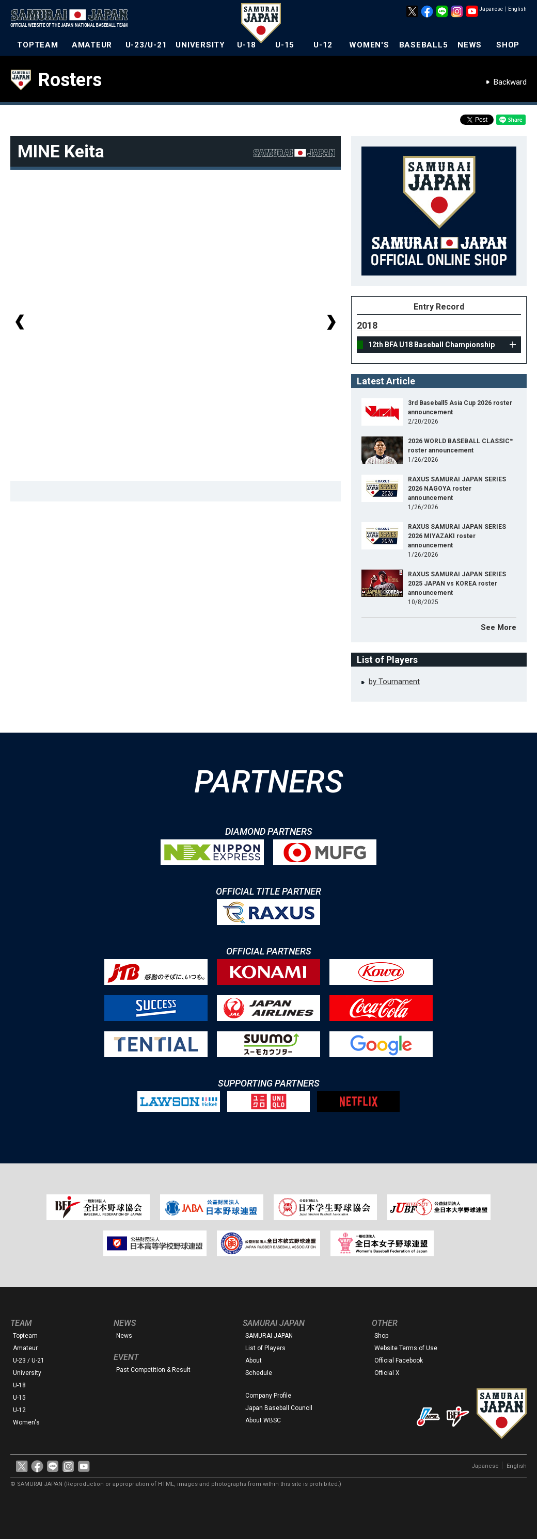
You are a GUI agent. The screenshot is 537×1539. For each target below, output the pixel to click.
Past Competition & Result (153, 1369)
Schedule (258, 1372)
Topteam (25, 1335)
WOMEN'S (369, 45)
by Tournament (394, 681)
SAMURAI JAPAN (269, 1335)
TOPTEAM (37, 45)
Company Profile (268, 1395)
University (27, 1372)
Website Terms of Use (405, 1348)
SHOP (507, 45)
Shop (381, 1335)
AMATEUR (92, 45)
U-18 (246, 45)
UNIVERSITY (200, 45)
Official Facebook (398, 1360)
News (124, 1335)
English (517, 9)
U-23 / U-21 (28, 1360)
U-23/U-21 (146, 45)
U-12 (323, 45)
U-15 (284, 45)
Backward (510, 82)
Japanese (491, 9)
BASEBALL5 (423, 45)
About (253, 1360)
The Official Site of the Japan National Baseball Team (72, 19)
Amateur (25, 1348)
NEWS (469, 45)
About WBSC (263, 1420)
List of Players (265, 1348)
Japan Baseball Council (278, 1408)
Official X (387, 1372)
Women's (26, 1422)
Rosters (70, 80)
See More (498, 627)
